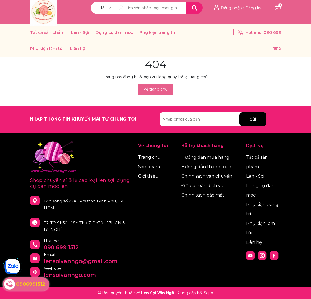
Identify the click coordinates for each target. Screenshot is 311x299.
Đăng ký (253, 7)
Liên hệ (77, 48)
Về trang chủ (155, 89)
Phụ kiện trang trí (157, 32)
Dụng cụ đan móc (114, 32)
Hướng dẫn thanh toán (206, 166)
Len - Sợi (80, 32)
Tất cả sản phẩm (47, 32)
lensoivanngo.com (70, 275)
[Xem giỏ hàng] (278, 7)
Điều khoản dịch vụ (202, 185)
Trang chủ (149, 157)
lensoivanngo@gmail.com (81, 261)
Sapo (208, 292)
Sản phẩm (149, 166)
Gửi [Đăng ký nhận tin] (252, 119)
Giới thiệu (148, 176)
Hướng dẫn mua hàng (205, 157)
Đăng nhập (231, 7)
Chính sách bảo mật (202, 195)
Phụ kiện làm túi (46, 48)
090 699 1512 (61, 247)
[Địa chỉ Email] (213, 119)
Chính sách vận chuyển (206, 176)
